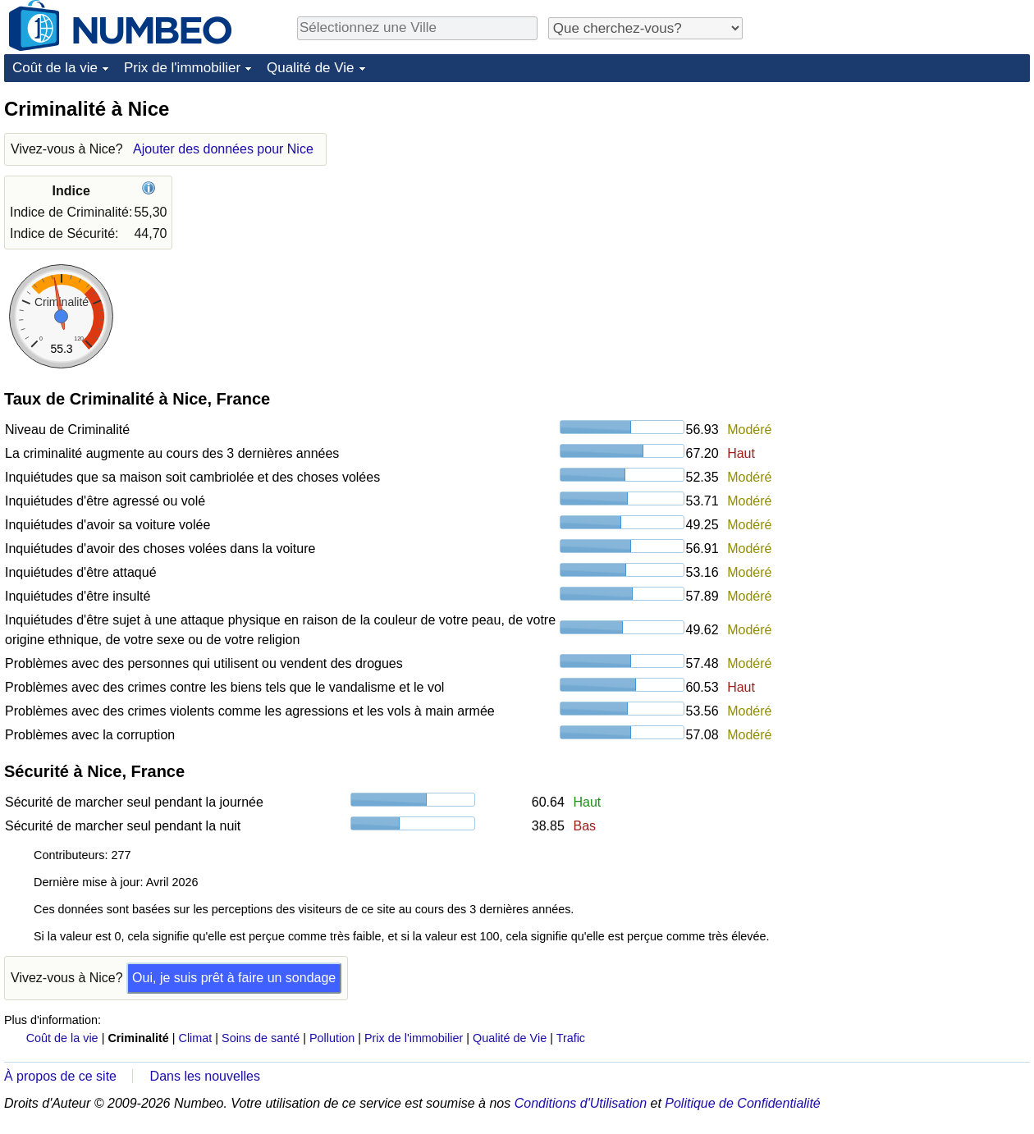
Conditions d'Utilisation (581, 1103)
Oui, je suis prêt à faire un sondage (234, 978)
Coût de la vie (55, 67)
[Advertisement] (903, 342)
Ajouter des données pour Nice (223, 149)
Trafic (570, 1038)
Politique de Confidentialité (742, 1103)
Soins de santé (261, 1038)
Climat (196, 1038)
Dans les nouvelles (205, 1076)
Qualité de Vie (310, 67)
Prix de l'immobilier (182, 67)
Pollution (332, 1038)
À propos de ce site (60, 1076)
